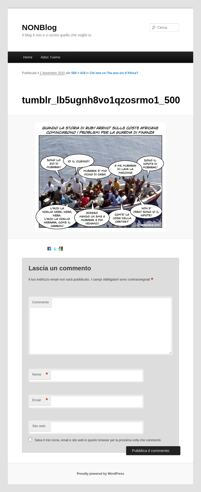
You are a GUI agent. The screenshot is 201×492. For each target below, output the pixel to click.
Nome (40, 374)
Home (27, 57)
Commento (40, 302)
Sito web (38, 426)
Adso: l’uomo (50, 57)
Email (40, 400)
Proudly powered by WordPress (100, 474)
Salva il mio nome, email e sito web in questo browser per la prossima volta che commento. (98, 440)
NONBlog (39, 27)
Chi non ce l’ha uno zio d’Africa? (114, 73)
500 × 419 (78, 73)
